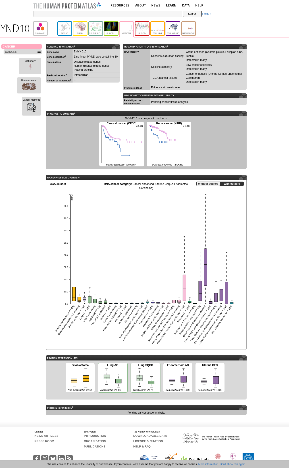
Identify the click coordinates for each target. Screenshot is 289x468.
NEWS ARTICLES (46, 435)
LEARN (171, 5)
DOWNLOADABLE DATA (150, 435)
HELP (199, 5)
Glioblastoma (80, 378)
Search (192, 13)
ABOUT (140, 5)
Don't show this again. (233, 464)
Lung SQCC (145, 378)
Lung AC (112, 378)
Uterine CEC (210, 378)
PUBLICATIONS (95, 446)
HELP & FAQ (142, 446)
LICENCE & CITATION (148, 441)
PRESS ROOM (44, 441)
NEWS (155, 5)
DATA (186, 5)
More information (208, 464)
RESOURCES (119, 5)
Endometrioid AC (177, 378)
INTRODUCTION (95, 435)
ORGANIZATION (95, 441)
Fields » (206, 13)
